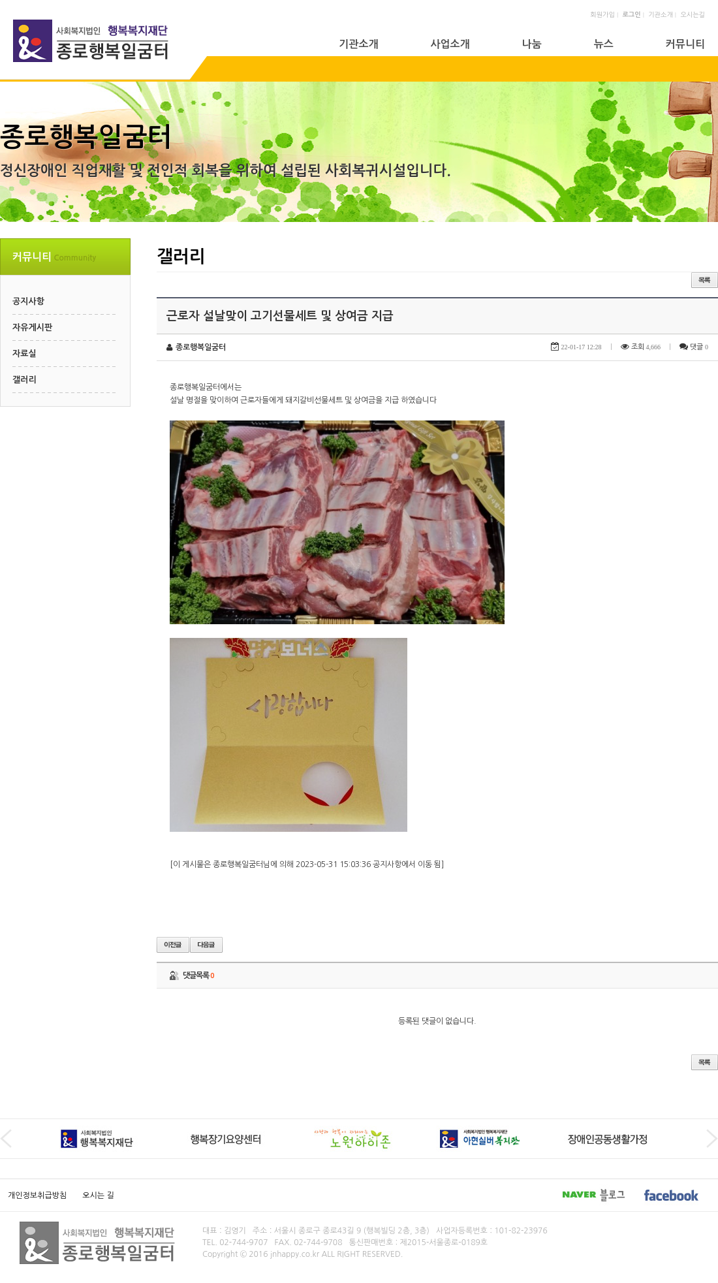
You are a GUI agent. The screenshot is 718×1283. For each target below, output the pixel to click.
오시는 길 (98, 1195)
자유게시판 (32, 327)
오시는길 (692, 14)
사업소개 (449, 44)
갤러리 (24, 379)
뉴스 (604, 44)
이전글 (173, 945)
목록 (704, 280)
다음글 (206, 945)
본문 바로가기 (0, 0)
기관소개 (660, 14)
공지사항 (28, 301)
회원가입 (602, 14)
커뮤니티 (685, 44)
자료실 (24, 353)
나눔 (532, 44)
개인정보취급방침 (37, 1195)
